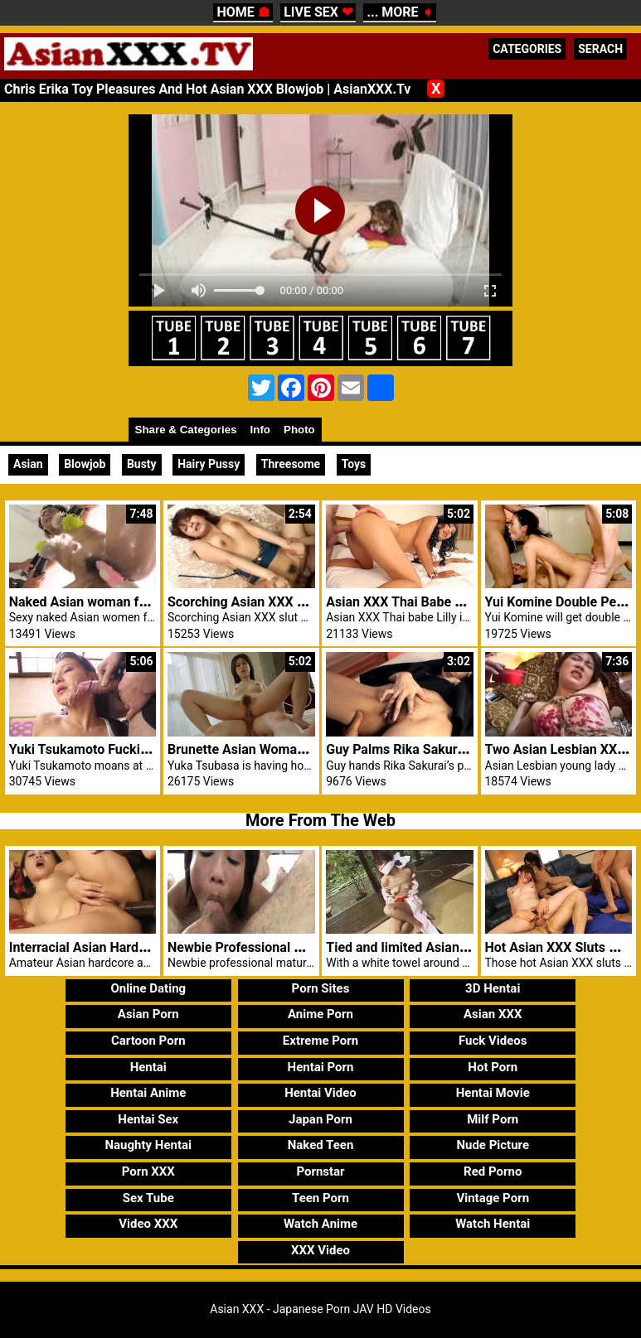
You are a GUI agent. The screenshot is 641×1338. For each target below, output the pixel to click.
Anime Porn (320, 1014)
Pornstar (320, 1171)
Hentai (148, 1067)
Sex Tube (148, 1198)
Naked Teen (321, 1145)
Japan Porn (320, 1119)
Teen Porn (320, 1198)
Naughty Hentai (148, 1145)
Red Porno (493, 1171)
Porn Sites (321, 988)
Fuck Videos (493, 1040)
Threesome (290, 464)
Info (260, 429)
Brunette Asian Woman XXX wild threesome (298, 749)
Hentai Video (320, 1092)
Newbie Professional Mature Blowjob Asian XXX (310, 947)
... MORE (399, 12)
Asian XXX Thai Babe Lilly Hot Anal (429, 602)
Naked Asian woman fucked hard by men (130, 602)
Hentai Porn (321, 1067)
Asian (28, 464)
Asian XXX (493, 1014)
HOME (242, 12)
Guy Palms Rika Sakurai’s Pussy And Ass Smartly (472, 749)
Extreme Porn (320, 1040)
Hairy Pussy (208, 464)
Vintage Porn (492, 1198)
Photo (299, 429)
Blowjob (84, 464)
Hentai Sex (148, 1119)
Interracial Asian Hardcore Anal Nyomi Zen (136, 947)
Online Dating (148, 988)
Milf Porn (492, 1119)
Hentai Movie (493, 1092)
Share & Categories (186, 429)
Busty (142, 464)
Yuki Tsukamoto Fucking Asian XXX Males (134, 749)
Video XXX (148, 1223)
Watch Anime (320, 1223)
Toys (354, 464)
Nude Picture (492, 1145)
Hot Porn (492, 1067)
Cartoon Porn (148, 1040)
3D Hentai (492, 988)
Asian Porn (148, 1014)
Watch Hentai (492, 1223)
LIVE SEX (318, 12)
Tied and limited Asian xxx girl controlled (447, 947)
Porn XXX (148, 1171)
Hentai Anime (148, 1092)
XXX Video (320, 1250)
